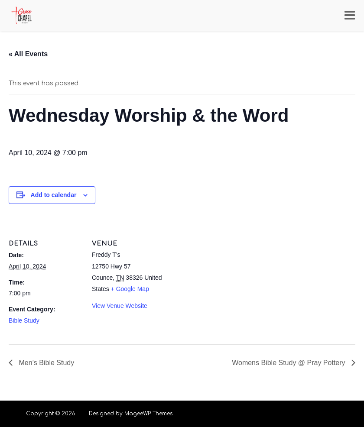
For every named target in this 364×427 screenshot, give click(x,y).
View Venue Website (119, 305)
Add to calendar (54, 194)
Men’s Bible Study (45, 362)
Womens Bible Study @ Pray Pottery (289, 362)
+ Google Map (130, 288)
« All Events (28, 54)
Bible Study (24, 320)
